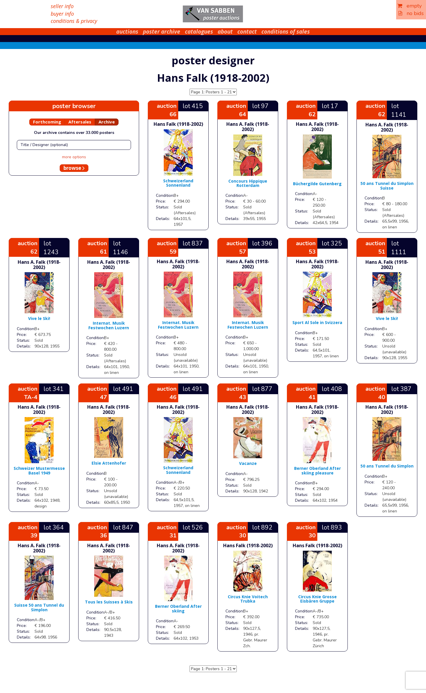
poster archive (161, 31)
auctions (127, 31)
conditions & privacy (74, 20)
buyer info (62, 13)
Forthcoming (47, 122)
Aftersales (79, 122)
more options (74, 157)
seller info (62, 6)
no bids (411, 13)
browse (74, 168)
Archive (107, 122)
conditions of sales (285, 31)
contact (247, 31)
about (225, 31)
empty (409, 5)
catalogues (199, 31)
